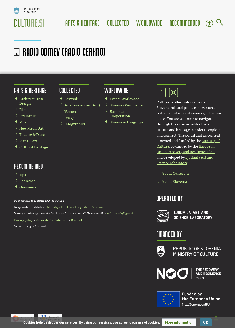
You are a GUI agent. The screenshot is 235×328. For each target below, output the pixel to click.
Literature (27, 116)
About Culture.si (175, 173)
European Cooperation (120, 113)
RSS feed (76, 220)
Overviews (27, 187)
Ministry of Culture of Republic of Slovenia (75, 207)
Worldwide (149, 22)
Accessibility (209, 23)
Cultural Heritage (33, 147)
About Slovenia (174, 181)
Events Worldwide (124, 99)
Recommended (185, 22)
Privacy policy (23, 220)
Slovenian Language (126, 122)
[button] (179, 322)
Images (70, 118)
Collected (118, 22)
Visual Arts (28, 141)
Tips (22, 175)
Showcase (27, 181)
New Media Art (31, 128)
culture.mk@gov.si (120, 213)
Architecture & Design (31, 101)
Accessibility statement (52, 220)
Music (24, 122)
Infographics (74, 124)
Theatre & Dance (32, 134)
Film (23, 110)
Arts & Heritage (82, 22)
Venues (70, 111)
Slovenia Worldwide (126, 105)
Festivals (71, 99)
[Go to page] (220, 23)
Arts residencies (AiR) (82, 105)
